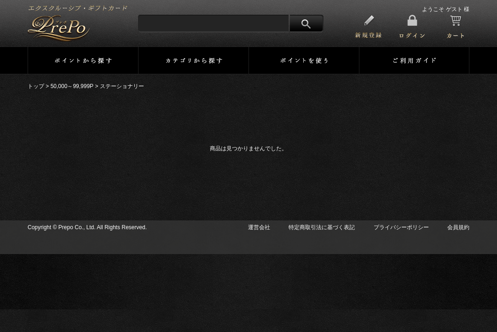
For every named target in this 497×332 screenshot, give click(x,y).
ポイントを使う (303, 60)
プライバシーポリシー (401, 227)
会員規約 (458, 227)
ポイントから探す (83, 60)
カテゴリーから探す (193, 60)
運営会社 (259, 227)
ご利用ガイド (414, 60)
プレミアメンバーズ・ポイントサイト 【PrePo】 (77, 24)
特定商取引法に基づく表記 (322, 227)
